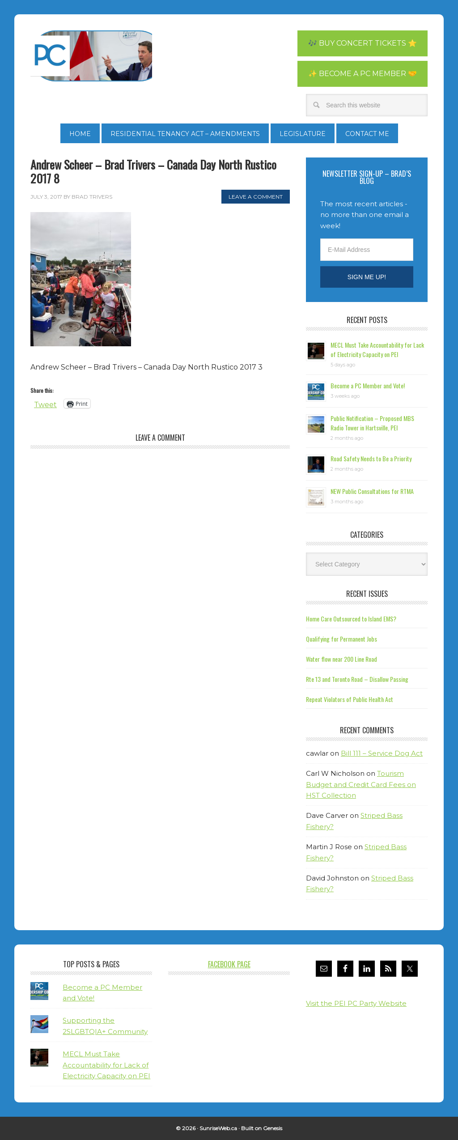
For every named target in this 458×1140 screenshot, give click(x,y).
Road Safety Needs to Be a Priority (371, 458)
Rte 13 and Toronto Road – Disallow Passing (357, 679)
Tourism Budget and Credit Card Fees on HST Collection (361, 784)
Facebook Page (229, 964)
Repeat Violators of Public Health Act (349, 699)
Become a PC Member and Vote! (368, 385)
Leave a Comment (256, 196)
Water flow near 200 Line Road (341, 659)
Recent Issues (367, 593)
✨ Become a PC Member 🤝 (362, 73)
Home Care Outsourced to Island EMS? (351, 618)
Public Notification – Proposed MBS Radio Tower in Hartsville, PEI (372, 422)
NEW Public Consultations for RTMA (372, 491)
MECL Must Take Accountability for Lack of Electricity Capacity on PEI (377, 349)
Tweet (45, 403)
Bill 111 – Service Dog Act (382, 753)
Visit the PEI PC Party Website (356, 1003)
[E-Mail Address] (366, 249)
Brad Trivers (91, 55)
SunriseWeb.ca (218, 1128)
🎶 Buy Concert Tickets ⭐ (362, 43)
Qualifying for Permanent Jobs (341, 638)
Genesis (272, 1128)
